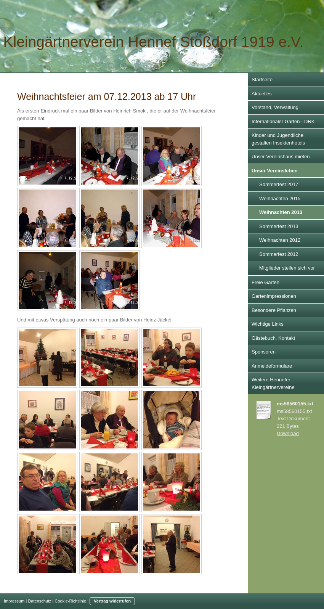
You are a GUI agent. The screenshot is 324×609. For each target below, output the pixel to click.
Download (288, 433)
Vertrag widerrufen (112, 601)
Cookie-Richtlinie (71, 601)
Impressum (14, 601)
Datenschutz (39, 601)
